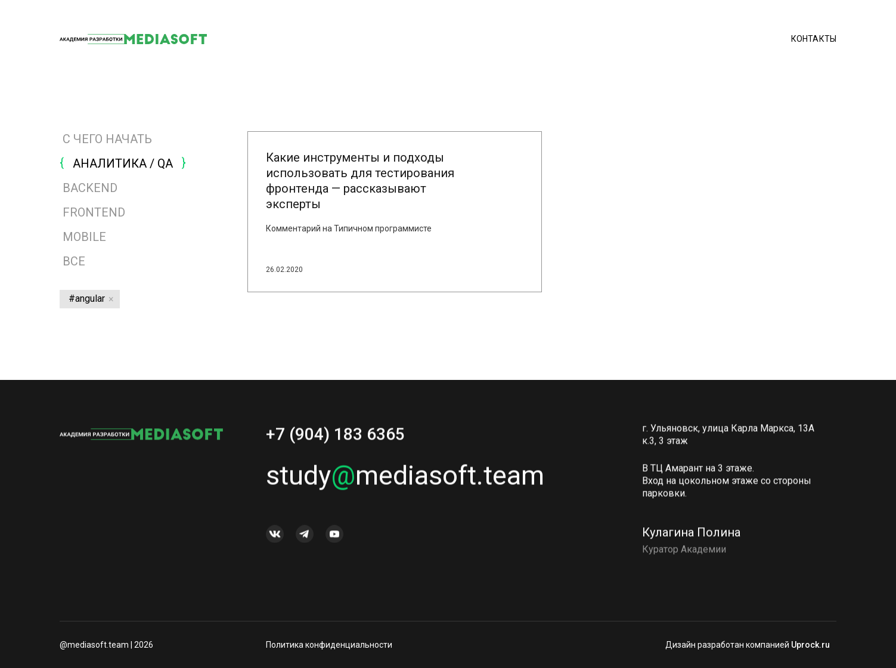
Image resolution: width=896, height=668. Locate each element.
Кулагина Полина (691, 535)
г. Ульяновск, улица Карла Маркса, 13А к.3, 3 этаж (728, 438)
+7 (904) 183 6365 (335, 437)
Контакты (813, 39)
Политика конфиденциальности (329, 645)
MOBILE (84, 237)
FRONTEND (94, 212)
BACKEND (90, 188)
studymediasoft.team (405, 478)
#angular (87, 298)
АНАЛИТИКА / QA (123, 163)
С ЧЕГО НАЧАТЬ (107, 139)
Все (72, 261)
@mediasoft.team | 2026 (106, 645)
